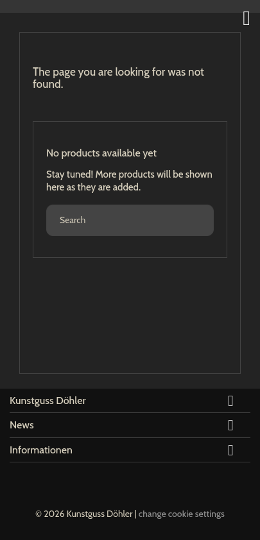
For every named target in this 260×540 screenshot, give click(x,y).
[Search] (130, 220)
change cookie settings (182, 513)
